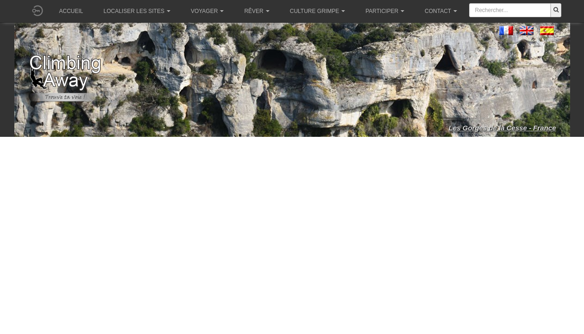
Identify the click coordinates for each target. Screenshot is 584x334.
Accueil (71, 11)
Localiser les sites (137, 11)
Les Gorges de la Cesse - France (502, 128)
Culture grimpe (317, 11)
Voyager (207, 11)
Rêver (256, 11)
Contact (441, 11)
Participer (384, 11)
